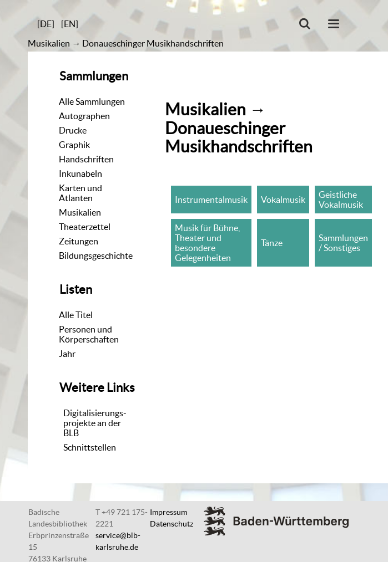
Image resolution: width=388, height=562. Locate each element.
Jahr (67, 354)
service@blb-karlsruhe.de (117, 541)
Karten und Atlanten (80, 193)
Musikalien (49, 43)
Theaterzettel (84, 227)
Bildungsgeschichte (96, 255)
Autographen (84, 116)
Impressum (168, 512)
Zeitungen (78, 241)
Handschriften (86, 159)
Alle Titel (76, 315)
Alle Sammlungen (92, 101)
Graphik (74, 145)
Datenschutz (171, 523)
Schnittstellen (89, 447)
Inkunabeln (80, 173)
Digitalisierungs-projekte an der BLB (95, 423)
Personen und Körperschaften (89, 334)
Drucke (73, 130)
